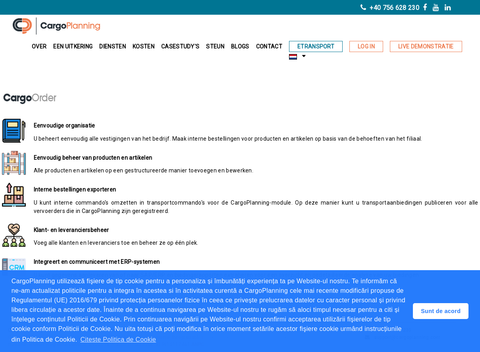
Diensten (112, 46)
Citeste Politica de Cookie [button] (118, 339)
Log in (366, 46)
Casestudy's (180, 46)
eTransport (315, 46)
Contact (269, 46)
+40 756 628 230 (389, 8)
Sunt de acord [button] (441, 311)
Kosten (143, 46)
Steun (215, 46)
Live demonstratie (425, 46)
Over (39, 46)
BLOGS (240, 46)
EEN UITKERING (73, 46)
